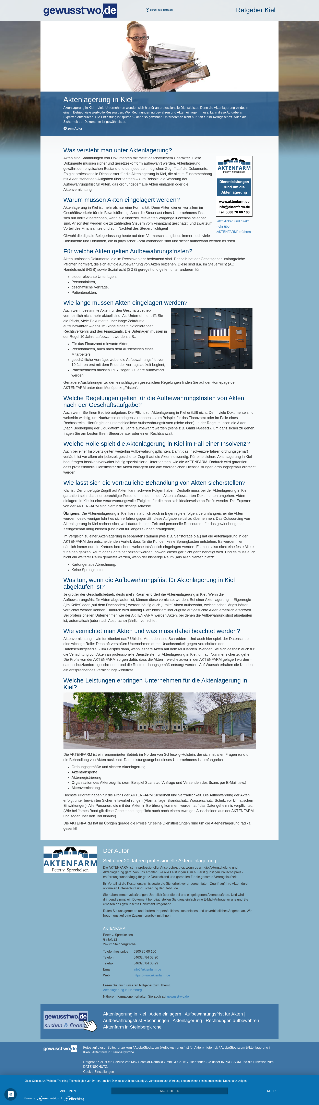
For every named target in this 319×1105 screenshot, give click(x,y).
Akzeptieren (169, 1091)
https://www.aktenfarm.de (152, 975)
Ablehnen (68, 1091)
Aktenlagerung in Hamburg (122, 990)
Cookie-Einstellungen (98, 1071)
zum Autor (72, 128)
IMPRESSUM (231, 1062)
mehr (271, 1091)
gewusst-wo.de (178, 996)
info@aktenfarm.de (147, 969)
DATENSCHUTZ (95, 1066)
